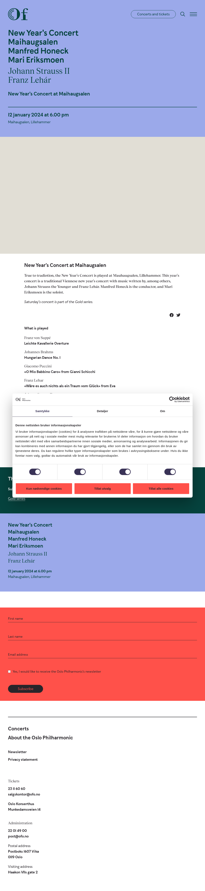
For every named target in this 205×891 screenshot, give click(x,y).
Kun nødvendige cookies (44, 488)
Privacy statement (23, 760)
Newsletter (17, 752)
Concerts (18, 728)
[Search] (183, 14)
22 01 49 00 (17, 831)
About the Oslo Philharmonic (40, 737)
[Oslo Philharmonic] (18, 14)
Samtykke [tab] (42, 411)
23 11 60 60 (16, 789)
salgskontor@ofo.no (24, 794)
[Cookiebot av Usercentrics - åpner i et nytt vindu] (172, 400)
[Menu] (193, 14)
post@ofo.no (18, 836)
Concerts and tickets (153, 14)
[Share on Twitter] (178, 315)
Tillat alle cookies (161, 488)
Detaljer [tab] (102, 411)
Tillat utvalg (102, 488)
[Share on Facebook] (171, 315)
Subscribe (25, 689)
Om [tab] (162, 411)
